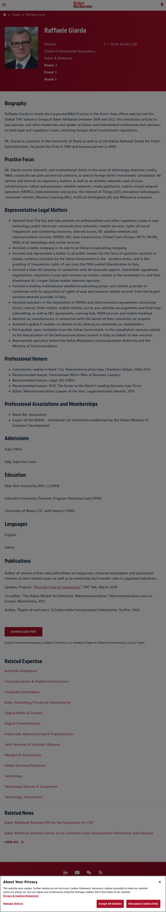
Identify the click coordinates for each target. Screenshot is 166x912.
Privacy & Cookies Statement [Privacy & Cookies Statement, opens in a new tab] (21, 896)
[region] (83, 894)
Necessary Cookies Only (143, 903)
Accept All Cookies (110, 903)
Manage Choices (13, 903)
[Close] (160, 882)
